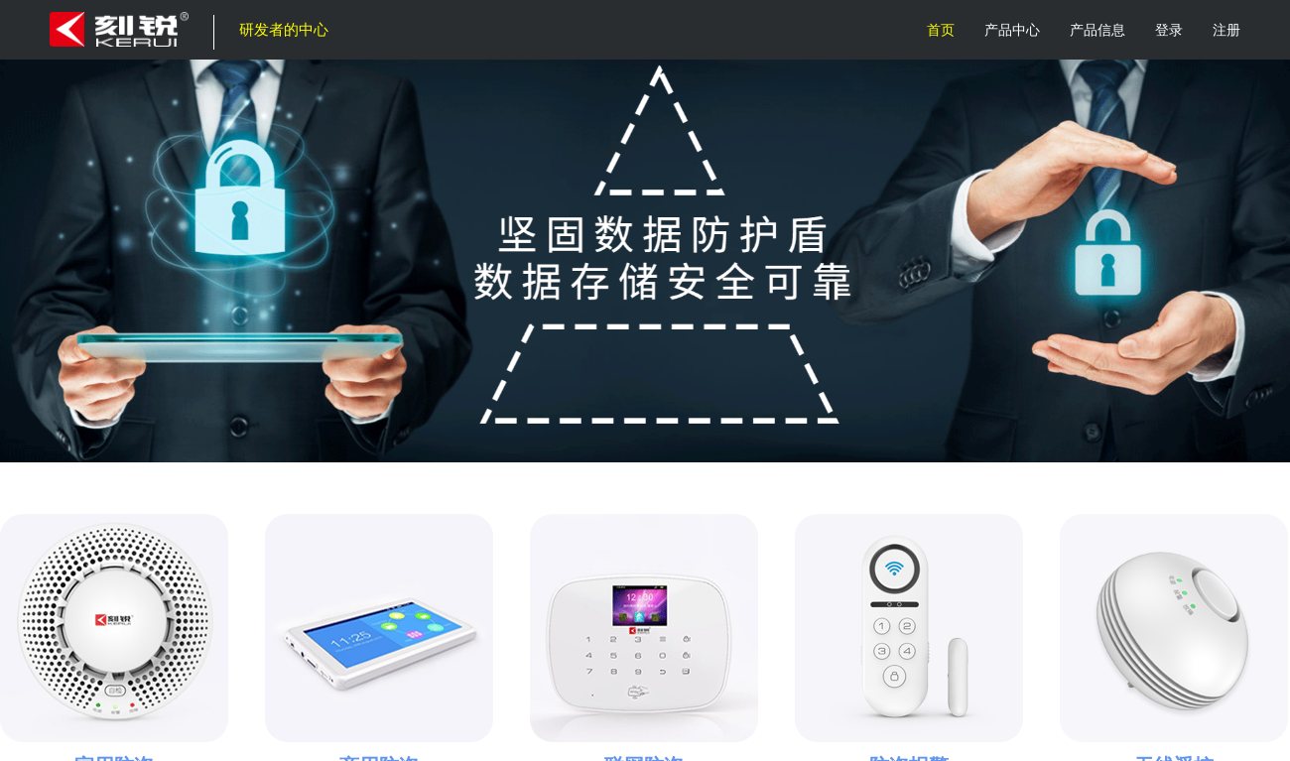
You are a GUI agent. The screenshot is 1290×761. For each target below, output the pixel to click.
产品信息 (1097, 30)
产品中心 (1012, 30)
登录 (1169, 30)
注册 (1226, 30)
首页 (941, 30)
